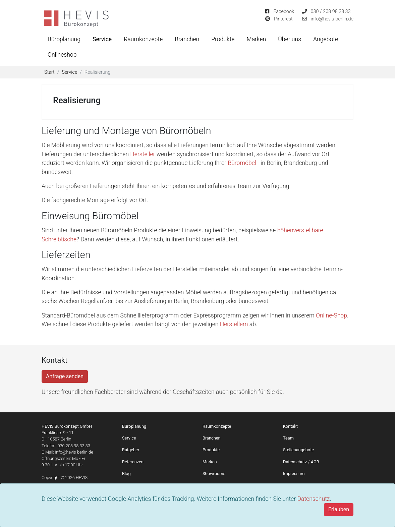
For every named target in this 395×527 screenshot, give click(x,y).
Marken (256, 39)
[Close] (338, 509)
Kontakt (290, 426)
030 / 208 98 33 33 (331, 11)
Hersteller (143, 154)
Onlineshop (62, 54)
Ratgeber (130, 449)
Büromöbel (243, 163)
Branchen (187, 39)
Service (102, 39)
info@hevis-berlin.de (332, 19)
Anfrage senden (64, 376)
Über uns (289, 39)
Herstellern (234, 324)
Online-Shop (331, 315)
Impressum (293, 473)
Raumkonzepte (143, 39)
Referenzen (133, 461)
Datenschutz (313, 498)
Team (288, 438)
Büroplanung (64, 39)
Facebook (283, 11)
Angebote (325, 39)
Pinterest (283, 19)
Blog (126, 473)
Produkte (222, 39)
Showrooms (214, 473)
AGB (315, 461)
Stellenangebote (298, 449)
